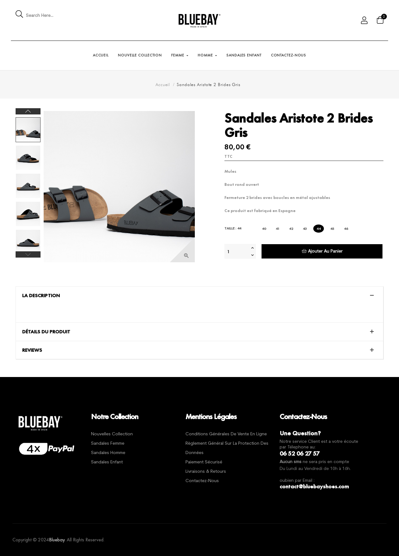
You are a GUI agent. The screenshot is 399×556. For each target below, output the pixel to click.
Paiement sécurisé (203, 462)
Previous (28, 254)
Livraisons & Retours (205, 471)
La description (41, 295)
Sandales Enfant (107, 462)
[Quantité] (236, 251)
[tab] (199, 296)
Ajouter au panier (322, 251)
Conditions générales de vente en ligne (226, 434)
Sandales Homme (108, 453)
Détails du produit (46, 332)
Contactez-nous (202, 481)
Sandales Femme (107, 443)
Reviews (32, 350)
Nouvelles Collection (112, 434)
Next (28, 111)
